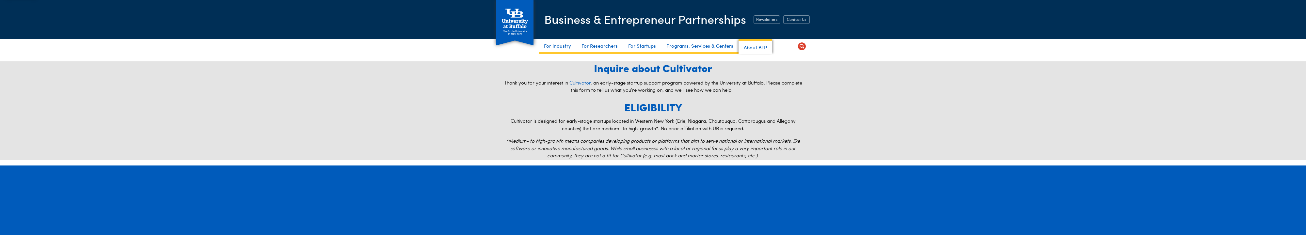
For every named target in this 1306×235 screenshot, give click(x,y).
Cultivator (580, 83)
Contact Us (796, 20)
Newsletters (766, 20)
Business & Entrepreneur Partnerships (645, 19)
